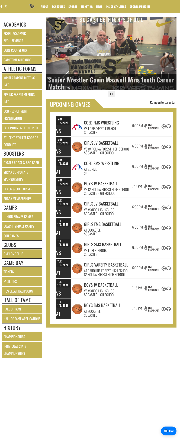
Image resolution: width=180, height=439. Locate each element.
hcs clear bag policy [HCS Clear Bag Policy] (18, 291)
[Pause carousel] (111, 94)
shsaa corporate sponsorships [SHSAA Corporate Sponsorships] (16, 176)
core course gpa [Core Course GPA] (15, 50)
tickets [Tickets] (9, 271)
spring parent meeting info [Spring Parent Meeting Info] (19, 98)
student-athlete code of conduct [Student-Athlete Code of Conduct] (21, 141)
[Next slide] (166, 53)
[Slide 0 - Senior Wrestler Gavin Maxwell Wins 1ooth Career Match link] (111, 53)
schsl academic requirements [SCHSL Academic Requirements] (15, 37)
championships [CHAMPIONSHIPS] (14, 336)
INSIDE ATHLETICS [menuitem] (116, 6)
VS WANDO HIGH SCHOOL (100, 209)
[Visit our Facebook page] (1, 7)
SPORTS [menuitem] (72, 6)
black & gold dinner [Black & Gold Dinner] (18, 188)
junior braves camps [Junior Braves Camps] (18, 216)
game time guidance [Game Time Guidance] (17, 59)
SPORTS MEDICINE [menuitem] (140, 6)
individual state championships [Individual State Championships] (15, 350)
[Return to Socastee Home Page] (32, 4)
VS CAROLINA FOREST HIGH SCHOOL (106, 149)
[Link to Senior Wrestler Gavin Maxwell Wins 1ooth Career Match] (111, 83)
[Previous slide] (56, 53)
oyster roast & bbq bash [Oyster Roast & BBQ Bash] (21, 162)
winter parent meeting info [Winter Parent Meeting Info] (19, 81)
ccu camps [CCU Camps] (11, 235)
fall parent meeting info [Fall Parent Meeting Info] (21, 127)
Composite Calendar (163, 102)
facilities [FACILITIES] (10, 281)
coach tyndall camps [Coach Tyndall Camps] (19, 226)
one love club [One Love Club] (13, 253)
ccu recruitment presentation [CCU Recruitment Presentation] (15, 115)
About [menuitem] (44, 6)
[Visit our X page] (5, 7)
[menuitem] (99, 6)
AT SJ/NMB (90, 169)
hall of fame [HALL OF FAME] (12, 309)
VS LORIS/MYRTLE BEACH (100, 128)
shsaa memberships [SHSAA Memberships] (17, 198)
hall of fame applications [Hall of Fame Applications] (22, 318)
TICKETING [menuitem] (87, 6)
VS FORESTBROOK (95, 250)
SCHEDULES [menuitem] (58, 6)
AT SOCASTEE (92, 230)
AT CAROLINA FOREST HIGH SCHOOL (106, 270)
